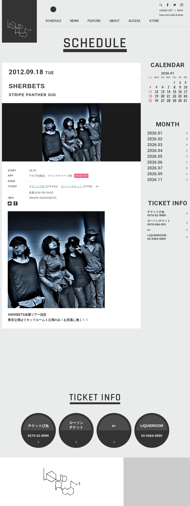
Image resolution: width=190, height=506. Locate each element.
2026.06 (154, 162)
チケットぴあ (37, 186)
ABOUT (115, 21)
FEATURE (94, 21)
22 (174, 96)
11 (150, 91)
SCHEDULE (53, 21)
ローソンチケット (71, 186)
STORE (154, 21)
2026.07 (154, 168)
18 (150, 96)
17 (185, 91)
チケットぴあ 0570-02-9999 (156, 213)
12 (156, 91)
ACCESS (134, 21)
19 (156, 96)
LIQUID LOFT (166, 10)
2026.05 (154, 156)
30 (180, 100)
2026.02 (154, 139)
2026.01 (154, 133)
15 (174, 91)
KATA (180, 10)
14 (168, 91)
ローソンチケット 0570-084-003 (158, 222)
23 (180, 96)
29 (174, 100)
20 (162, 96)
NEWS (74, 21)
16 (180, 91)
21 (168, 96)
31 (185, 100)
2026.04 (154, 151)
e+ (149, 229)
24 (185, 96)
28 (168, 100)
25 (150, 100)
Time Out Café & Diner (171, 15)
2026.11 (154, 180)
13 (162, 91)
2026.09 (154, 174)
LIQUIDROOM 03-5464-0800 (156, 237)
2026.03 (154, 145)
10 (185, 87)
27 (162, 100)
